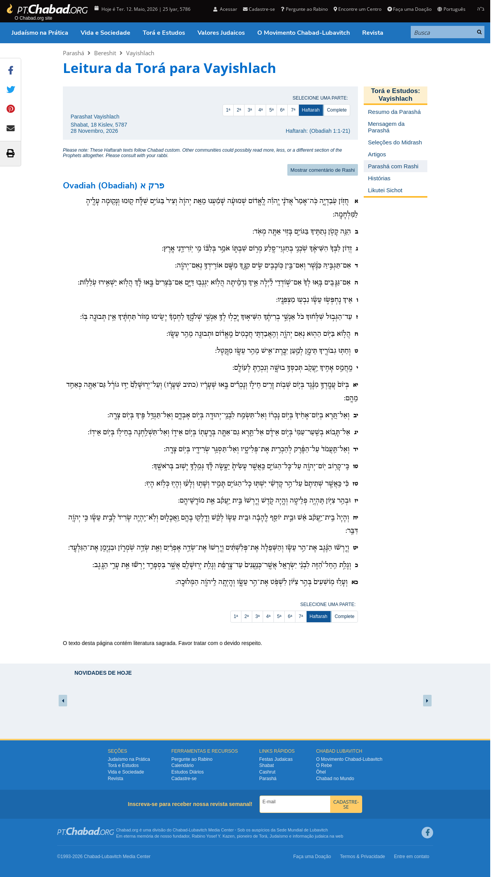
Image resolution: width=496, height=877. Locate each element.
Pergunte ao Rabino (304, 9)
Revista (372, 33)
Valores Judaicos (221, 33)
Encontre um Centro (357, 9)
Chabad (180, 830)
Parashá (73, 53)
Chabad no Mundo (335, 778)
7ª (293, 110)
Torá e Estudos (164, 33)
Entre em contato (411, 856)
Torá (263, 836)
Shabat (266, 765)
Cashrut (267, 772)
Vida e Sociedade (105, 33)
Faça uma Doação (409, 9)
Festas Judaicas (276, 759)
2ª (239, 110)
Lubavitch (198, 830)
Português (451, 9)
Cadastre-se (259, 9)
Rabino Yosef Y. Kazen (213, 836)
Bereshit (105, 53)
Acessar (225, 9)
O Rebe (324, 765)
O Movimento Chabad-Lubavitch (303, 33)
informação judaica (310, 836)
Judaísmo (279, 836)
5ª (271, 110)
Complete (337, 110)
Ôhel (321, 772)
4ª (260, 110)
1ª (228, 110)
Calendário (182, 765)
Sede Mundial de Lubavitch (302, 830)
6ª (282, 110)
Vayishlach (140, 53)
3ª (250, 110)
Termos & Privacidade (362, 856)
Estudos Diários (187, 772)
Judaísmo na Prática (40, 33)
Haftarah (311, 110)
